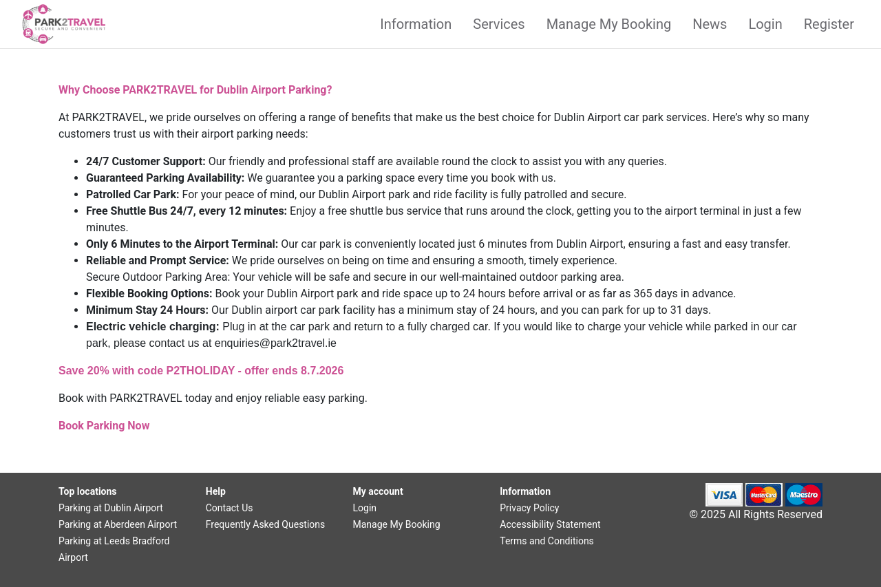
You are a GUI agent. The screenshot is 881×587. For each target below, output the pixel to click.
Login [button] (765, 24)
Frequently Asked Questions (266, 524)
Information (416, 24)
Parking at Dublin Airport (111, 507)
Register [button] (829, 24)
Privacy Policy (529, 507)
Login (365, 507)
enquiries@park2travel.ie (276, 343)
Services (498, 24)
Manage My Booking (609, 24)
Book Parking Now (104, 425)
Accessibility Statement (550, 524)
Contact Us (229, 507)
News (709, 24)
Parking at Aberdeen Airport (118, 524)
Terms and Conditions (547, 540)
